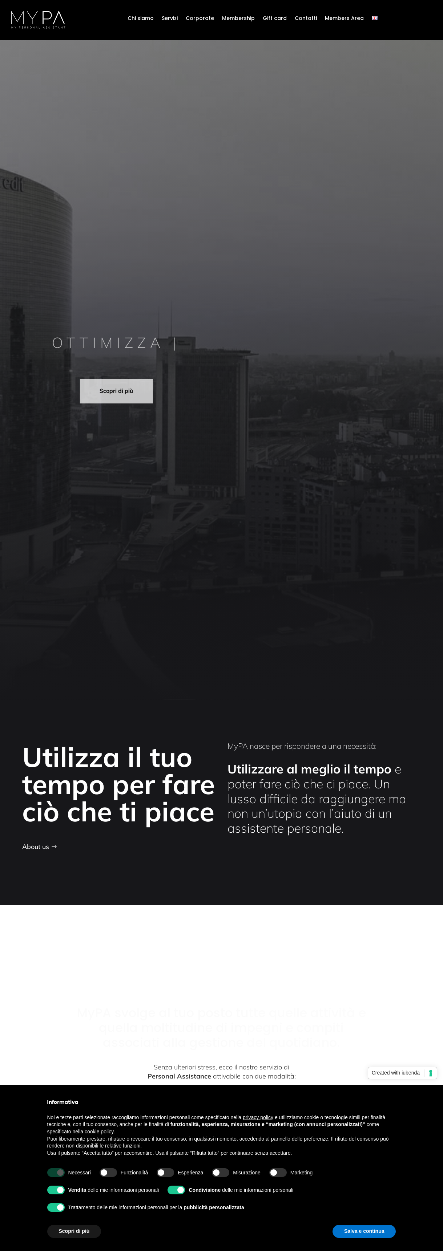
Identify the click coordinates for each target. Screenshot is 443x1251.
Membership (238, 19)
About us (35, 846)
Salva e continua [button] (364, 1231)
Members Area (344, 19)
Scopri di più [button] (74, 1231)
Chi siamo (141, 19)
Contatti (306, 19)
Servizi (170, 19)
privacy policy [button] (258, 1117)
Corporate (200, 19)
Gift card (275, 19)
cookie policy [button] (99, 1131)
